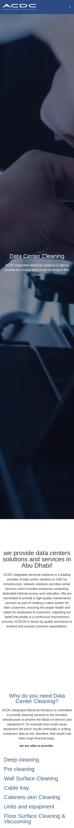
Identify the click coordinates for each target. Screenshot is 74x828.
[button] (70, 7)
